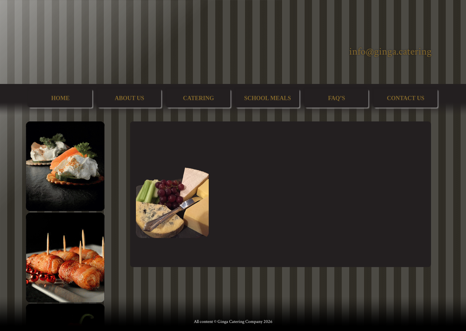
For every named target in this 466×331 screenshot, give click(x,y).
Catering (198, 98)
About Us (129, 98)
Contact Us (405, 98)
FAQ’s (336, 98)
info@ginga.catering (390, 51)
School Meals (267, 98)
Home (60, 98)
